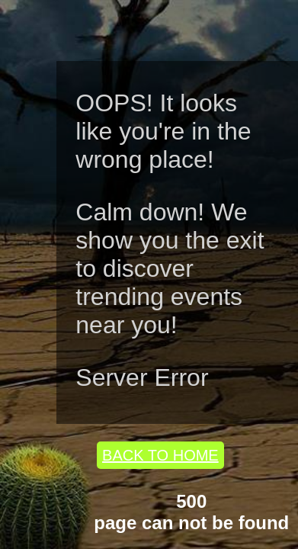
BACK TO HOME (160, 455)
